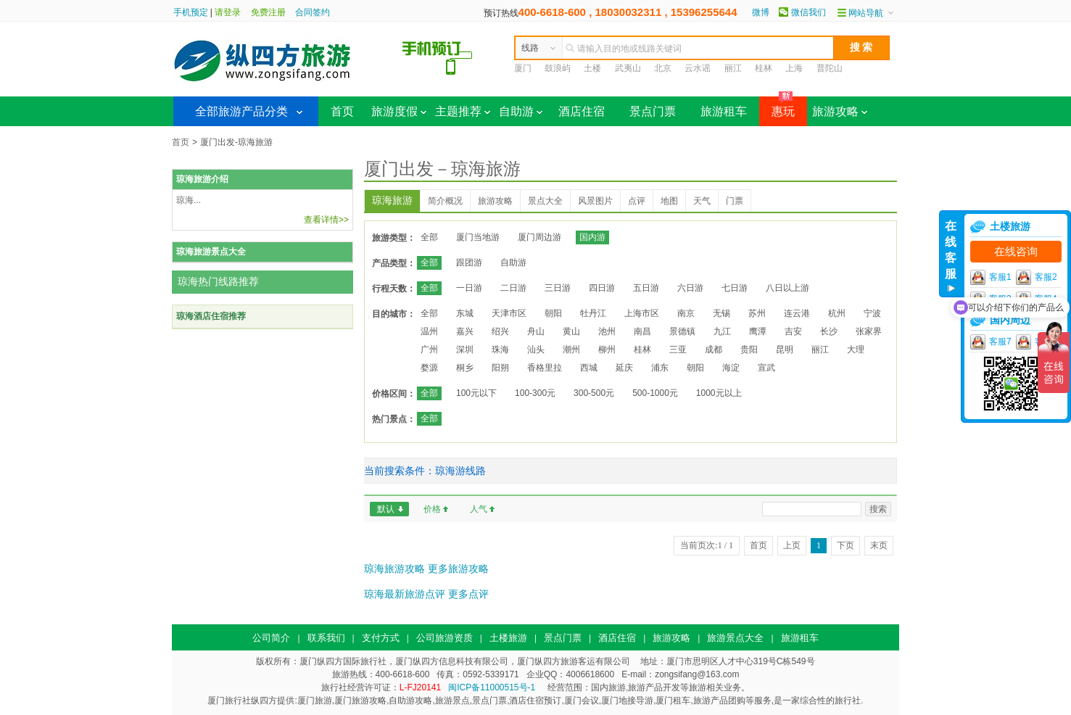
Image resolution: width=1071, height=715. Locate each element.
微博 (760, 12)
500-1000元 (655, 393)
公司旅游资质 (444, 637)
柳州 (607, 349)
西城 (588, 368)
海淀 (731, 368)
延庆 (624, 368)
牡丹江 (593, 313)
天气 (702, 201)
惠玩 (777, 106)
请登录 (228, 12)
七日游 (734, 288)
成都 (713, 349)
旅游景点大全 (735, 637)
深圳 (465, 349)
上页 (792, 545)
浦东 (660, 368)
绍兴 (500, 331)
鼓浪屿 (558, 68)
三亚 (678, 349)
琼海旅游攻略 (394, 568)
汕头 (536, 349)
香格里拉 (544, 368)
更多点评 (468, 594)
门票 (734, 201)
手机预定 (190, 12)
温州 (429, 331)
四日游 (602, 288)
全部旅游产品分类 (241, 111)
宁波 (872, 313)
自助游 (520, 111)
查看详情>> (326, 220)
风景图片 (595, 201)
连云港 (797, 313)
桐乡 (465, 368)
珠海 (500, 349)
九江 (722, 331)
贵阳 (749, 349)
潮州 (571, 349)
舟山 (536, 331)
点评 (636, 201)
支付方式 (381, 637)
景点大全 (545, 201)
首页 (342, 111)
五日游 (646, 288)
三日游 (558, 288)
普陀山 (829, 68)
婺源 (429, 368)
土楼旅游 (508, 637)
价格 (432, 509)
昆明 (784, 349)
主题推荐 (462, 111)
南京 (686, 313)
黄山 (571, 331)
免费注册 (268, 12)
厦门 (523, 68)
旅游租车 (723, 111)
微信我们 (808, 12)
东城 (465, 313)
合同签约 (312, 12)
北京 (662, 68)
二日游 (513, 288)
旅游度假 (398, 111)
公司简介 (271, 637)
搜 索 (861, 47)
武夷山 (628, 68)
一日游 (469, 288)
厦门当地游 (478, 237)
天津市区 (509, 313)
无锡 (721, 313)
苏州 (757, 313)
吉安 (793, 331)
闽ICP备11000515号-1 (491, 687)
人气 (478, 509)
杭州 (836, 313)
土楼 (592, 68)
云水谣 (698, 68)
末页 (879, 545)
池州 (607, 331)
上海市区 (641, 313)
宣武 (766, 368)
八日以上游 (787, 288)
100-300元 (535, 393)
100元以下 (476, 393)
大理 (855, 349)
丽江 (733, 68)
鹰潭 (757, 331)
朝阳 (553, 313)
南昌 (642, 331)
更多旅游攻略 (458, 568)
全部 (429, 237)
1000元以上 (719, 393)
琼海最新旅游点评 (404, 594)
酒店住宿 (581, 111)
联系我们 (326, 637)
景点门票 (652, 111)
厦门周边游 (539, 237)
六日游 (690, 288)
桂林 (763, 68)
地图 (669, 201)
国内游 (592, 237)
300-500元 (594, 393)
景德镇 (682, 331)
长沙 (829, 331)
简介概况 (445, 201)
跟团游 (469, 262)
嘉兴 (465, 331)
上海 (794, 68)
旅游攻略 (839, 111)
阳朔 (500, 368)
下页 (845, 545)
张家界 (869, 331)
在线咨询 (1016, 251)
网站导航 (865, 13)
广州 (429, 349)
